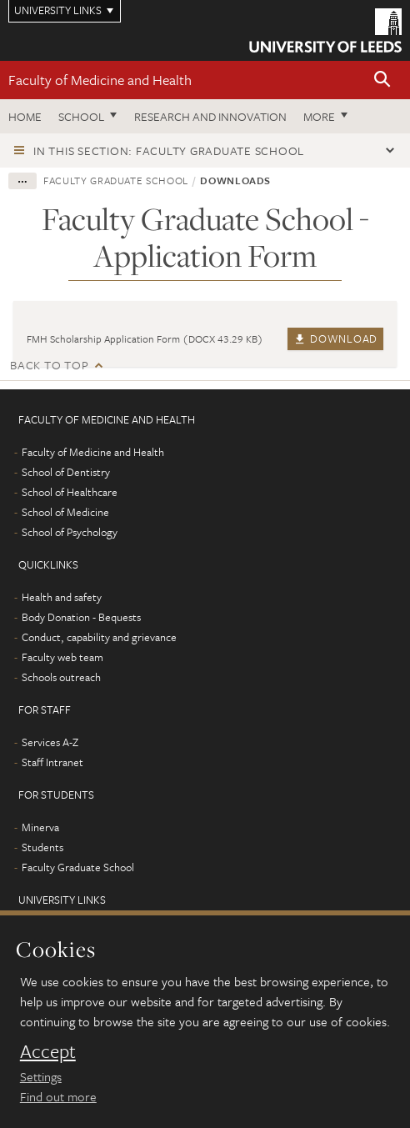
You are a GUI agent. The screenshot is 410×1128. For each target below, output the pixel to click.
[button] (382, 80)
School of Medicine (65, 512)
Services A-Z (50, 742)
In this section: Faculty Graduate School (168, 150)
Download (335, 338)
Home (25, 116)
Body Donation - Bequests (81, 617)
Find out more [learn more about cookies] (58, 1096)
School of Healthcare (70, 492)
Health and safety (62, 597)
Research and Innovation (210, 116)
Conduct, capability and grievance (99, 637)
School (81, 116)
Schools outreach (61, 677)
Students (42, 847)
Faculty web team (62, 657)
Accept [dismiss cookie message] (48, 1051)
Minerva (40, 827)
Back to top (49, 364)
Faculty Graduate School (115, 180)
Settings (41, 1076)
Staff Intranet (52, 762)
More (319, 116)
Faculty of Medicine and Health (100, 79)
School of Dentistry (66, 472)
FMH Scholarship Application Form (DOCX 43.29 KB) (145, 338)
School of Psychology (70, 532)
